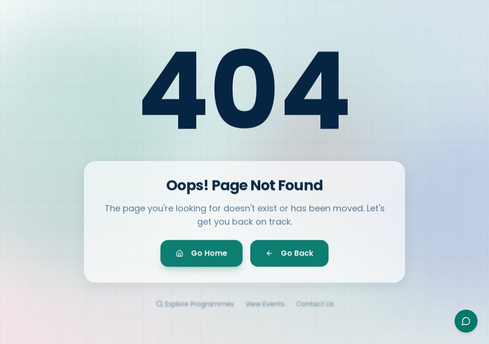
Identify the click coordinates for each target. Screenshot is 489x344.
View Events (265, 308)
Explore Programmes (195, 308)
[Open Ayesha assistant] (466, 321)
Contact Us (315, 308)
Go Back (289, 256)
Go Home (201, 256)
